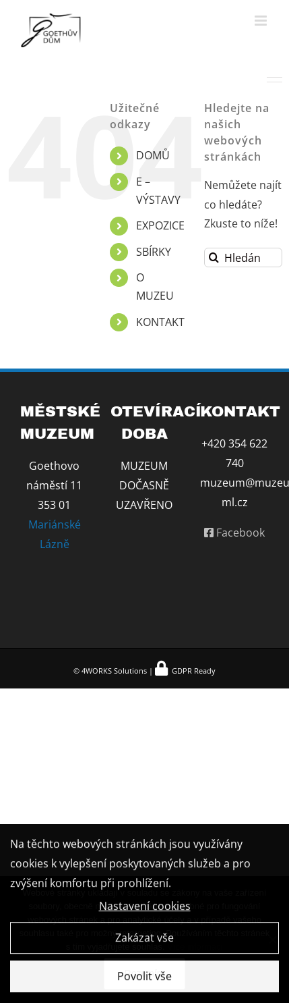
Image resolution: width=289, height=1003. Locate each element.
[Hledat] (214, 257)
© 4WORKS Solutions (110, 671)
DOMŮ (153, 155)
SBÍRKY (153, 251)
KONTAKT (160, 322)
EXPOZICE (160, 225)
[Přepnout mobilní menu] (262, 20)
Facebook (234, 532)
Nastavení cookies (145, 907)
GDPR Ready (193, 671)
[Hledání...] (243, 257)
